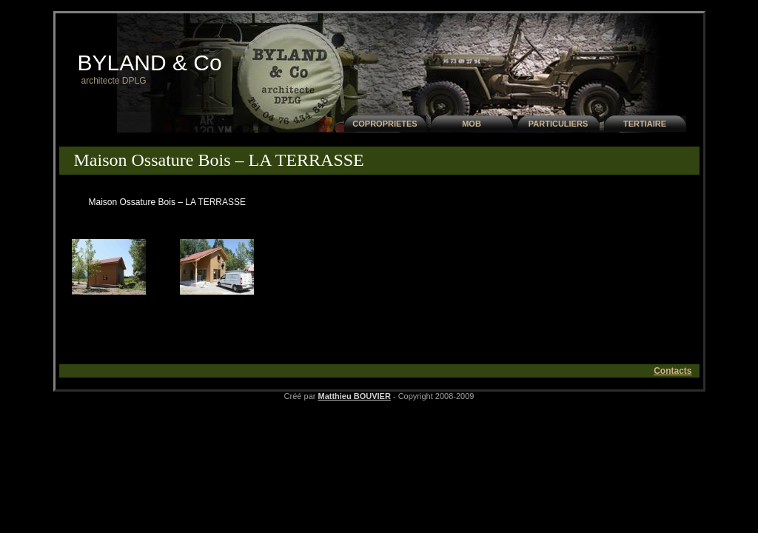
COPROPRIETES (384, 123)
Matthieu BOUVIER (354, 396)
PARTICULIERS (558, 123)
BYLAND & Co (150, 62)
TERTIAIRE (644, 123)
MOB (471, 123)
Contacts (672, 371)
